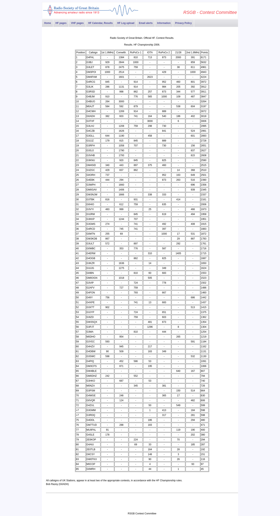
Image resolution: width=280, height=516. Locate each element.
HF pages (60, 23)
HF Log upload (125, 23)
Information (164, 23)
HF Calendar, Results (100, 23)
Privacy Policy (183, 23)
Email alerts (145, 23)
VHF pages (77, 23)
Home (47, 23)
